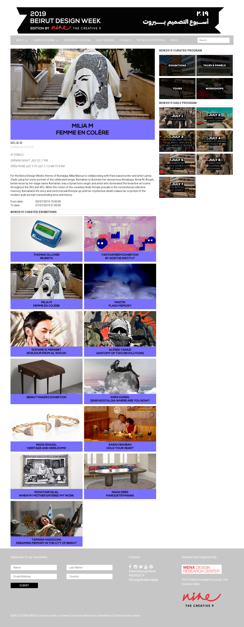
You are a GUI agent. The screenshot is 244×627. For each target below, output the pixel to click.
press (174, 40)
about (21, 40)
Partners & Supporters (151, 40)
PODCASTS (125, 40)
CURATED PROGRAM (45, 40)
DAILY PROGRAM (105, 40)
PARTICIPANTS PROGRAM (77, 40)
